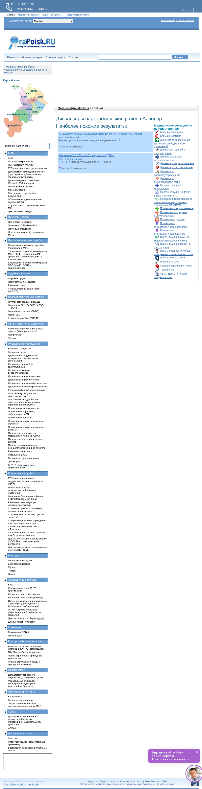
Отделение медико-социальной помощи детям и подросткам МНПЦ (100, 133)
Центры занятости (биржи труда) (26, 618)
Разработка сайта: (14, 784)
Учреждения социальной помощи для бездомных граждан (26, 533)
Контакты (137, 781)
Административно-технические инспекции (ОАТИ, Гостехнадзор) (26, 647)
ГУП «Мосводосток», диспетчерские (28, 168)
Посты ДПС (14, 314)
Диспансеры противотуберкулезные (27, 383)
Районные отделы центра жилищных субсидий (22, 503)
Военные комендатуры (20, 700)
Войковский (73, 137)
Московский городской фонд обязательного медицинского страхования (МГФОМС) (173, 202)
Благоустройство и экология (25, 641)
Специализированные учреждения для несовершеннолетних (27, 521)
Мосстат (12, 738)
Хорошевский (74, 159)
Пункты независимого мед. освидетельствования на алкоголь (27, 446)
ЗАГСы (12, 727)
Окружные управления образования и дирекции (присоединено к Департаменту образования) (28, 603)
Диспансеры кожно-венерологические (18, 371)
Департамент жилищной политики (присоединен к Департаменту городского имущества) (26, 174)
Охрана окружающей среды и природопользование (24, 663)
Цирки (11, 574)
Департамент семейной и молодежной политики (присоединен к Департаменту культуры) (24, 720)
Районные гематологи (172, 257)
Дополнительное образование (24, 594)
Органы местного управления (26, 323)
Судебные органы (19, 273)
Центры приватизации (20, 211)
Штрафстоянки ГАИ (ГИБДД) (23, 318)
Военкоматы (15, 696)
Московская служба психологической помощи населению (22, 490)
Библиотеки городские (20, 560)
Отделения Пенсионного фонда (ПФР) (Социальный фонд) (25, 497)
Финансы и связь (18, 216)
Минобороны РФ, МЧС (21, 691)
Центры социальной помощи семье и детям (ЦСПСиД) (27, 548)
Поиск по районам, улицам (24, 57)
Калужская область (52, 15)
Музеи (11, 567)
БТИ (10, 158)
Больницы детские (170, 136)
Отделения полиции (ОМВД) (23, 311)
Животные (14, 627)
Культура (13, 555)
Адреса (92, 781)
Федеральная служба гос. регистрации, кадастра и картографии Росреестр (22, 683)
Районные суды (16, 285)
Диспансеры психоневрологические (27, 386)
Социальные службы (21, 473)
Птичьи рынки (15, 635)
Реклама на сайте (156, 781)
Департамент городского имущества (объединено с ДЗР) (25, 676)
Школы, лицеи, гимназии (21, 621)
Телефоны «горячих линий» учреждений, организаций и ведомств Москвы (25, 70)
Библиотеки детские (19, 563)
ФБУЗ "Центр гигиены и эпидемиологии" (21, 466)
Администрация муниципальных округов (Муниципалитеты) (26, 329)
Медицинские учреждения (24, 343)
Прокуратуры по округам (21, 281)
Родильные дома (169, 261)
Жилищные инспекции (20, 186)
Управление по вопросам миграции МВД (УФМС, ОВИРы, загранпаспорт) (27, 265)
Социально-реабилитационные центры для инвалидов (25, 509)
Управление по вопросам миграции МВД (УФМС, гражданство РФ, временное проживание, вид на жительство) (27, 255)
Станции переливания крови (176, 265)
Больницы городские (172, 132)
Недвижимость (17, 669)
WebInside (33, 784)
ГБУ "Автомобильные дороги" (24, 652)
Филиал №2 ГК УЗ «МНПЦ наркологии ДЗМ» (86, 155)
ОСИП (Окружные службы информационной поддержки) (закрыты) (24, 612)
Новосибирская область (77, 15)
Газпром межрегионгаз (20, 161)
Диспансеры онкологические (176, 167)
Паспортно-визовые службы (25, 240)
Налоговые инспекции (20, 222)
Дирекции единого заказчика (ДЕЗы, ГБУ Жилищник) (23, 181)
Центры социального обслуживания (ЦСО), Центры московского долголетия (27, 541)
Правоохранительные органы (26, 296)
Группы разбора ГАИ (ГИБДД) (24, 301)
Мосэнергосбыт (16, 189)
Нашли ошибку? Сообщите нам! (177, 20)
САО (62, 137)
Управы (12, 338)
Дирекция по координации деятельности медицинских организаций (172, 143)
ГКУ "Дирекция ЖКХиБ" (21, 164)
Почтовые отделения (19, 228)
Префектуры (15, 334)
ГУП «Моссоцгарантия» (21, 478)
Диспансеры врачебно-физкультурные (20, 365)
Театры (12, 570)
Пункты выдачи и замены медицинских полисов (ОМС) (24, 434)
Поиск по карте (55, 57)
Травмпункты (167, 269)
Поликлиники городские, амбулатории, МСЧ (21, 412)
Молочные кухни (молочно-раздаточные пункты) (23, 394)
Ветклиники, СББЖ (18, 632)
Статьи (73, 57)
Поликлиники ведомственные (177, 208)
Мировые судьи (16, 278)
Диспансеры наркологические (177, 163)
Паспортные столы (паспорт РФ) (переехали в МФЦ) (26, 246)
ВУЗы (11, 584)
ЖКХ (11, 153)
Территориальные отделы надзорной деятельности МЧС (24, 704)
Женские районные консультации (26, 390)
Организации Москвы (73, 108)
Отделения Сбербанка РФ (22, 225)
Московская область (28, 15)
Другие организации (20, 733)
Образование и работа (22, 579)
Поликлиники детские (172, 219)
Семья (12, 711)
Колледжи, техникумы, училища (25, 597)
